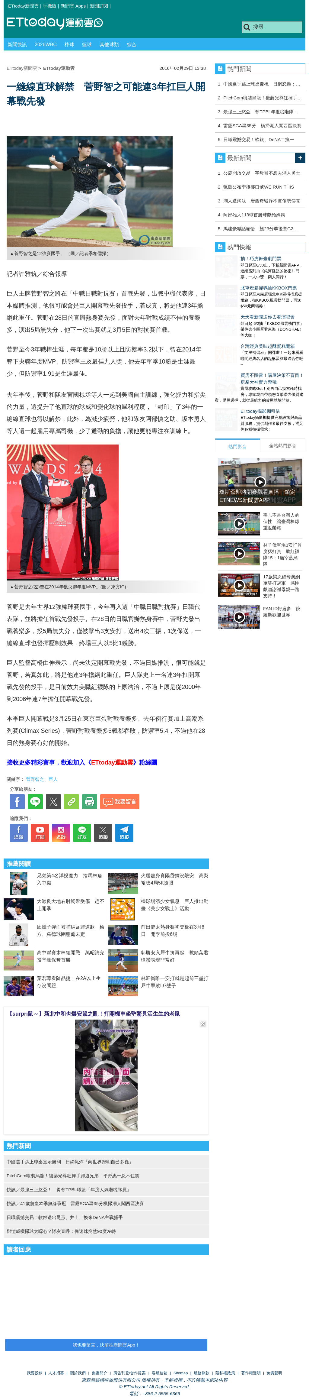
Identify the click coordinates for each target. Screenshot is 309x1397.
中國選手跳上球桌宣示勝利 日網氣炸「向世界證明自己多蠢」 (70, 1161)
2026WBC (46, 44)
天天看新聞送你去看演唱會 (242, 304)
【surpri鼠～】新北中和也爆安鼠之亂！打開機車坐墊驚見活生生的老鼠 (93, 1014)
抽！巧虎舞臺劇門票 (235, 258)
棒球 (69, 44)
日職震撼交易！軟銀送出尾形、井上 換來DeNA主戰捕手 (65, 1217)
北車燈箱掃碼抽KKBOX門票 (243, 281)
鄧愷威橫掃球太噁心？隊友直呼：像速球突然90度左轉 (61, 1231)
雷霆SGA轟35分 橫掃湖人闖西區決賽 (262, 125)
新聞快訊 (17, 44)
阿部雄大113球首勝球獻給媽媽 (254, 214)
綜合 (131, 44)
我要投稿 (35, 1373)
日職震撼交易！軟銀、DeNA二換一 (258, 139)
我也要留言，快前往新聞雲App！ (106, 1344)
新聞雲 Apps (73, 5)
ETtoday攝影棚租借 (234, 387)
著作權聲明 (251, 1373)
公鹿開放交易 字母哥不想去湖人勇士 (261, 173)
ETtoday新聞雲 (23, 5)
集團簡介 (99, 1373)
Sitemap (181, 1373)
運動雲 (59, 23)
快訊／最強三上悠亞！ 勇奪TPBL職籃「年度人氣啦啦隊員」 (69, 1189)
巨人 (53, 779)
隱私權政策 (225, 1373)
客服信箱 (159, 1373)
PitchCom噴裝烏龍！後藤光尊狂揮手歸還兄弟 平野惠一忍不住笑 (73, 1175)
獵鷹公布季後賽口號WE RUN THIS (258, 186)
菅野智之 (35, 779)
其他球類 (109, 44)
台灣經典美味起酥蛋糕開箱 (242, 328)
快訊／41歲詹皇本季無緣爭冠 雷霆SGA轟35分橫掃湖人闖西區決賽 (75, 1203)
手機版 (49, 5)
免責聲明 (274, 1373)
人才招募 (56, 1373)
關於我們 (78, 1373)
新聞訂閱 (99, 5)
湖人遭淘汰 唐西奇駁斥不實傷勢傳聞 (261, 200)
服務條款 (201, 1373)
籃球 (87, 44)
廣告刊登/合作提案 (129, 1373)
